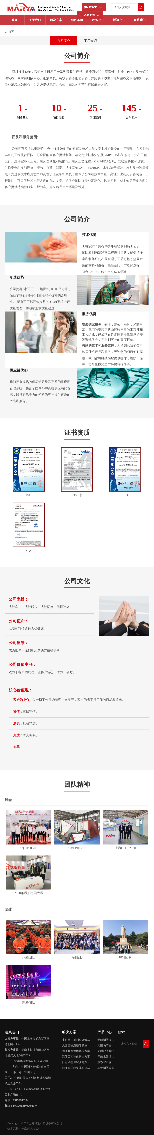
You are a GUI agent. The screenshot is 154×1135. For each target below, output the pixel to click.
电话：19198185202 (16, 1100)
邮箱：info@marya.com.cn (21, 1105)
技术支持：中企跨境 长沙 (23, 1128)
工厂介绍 (90, 40)
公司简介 (63, 40)
